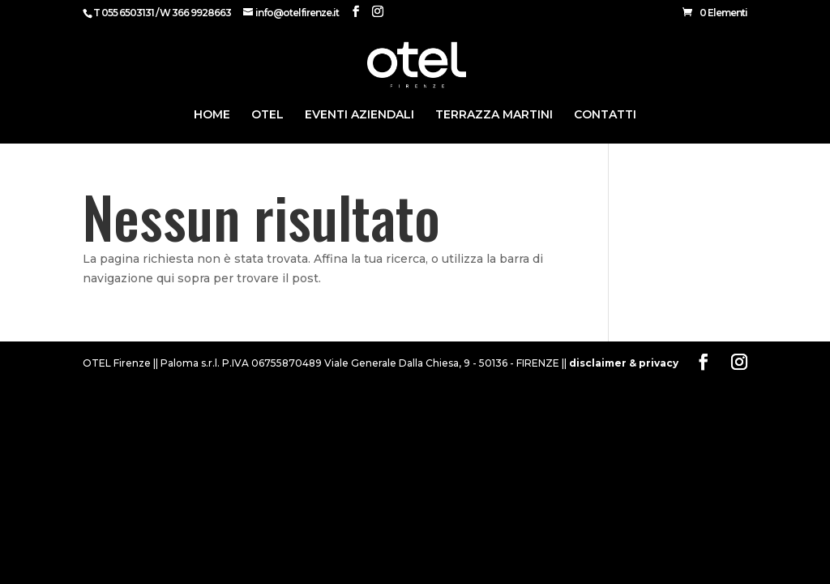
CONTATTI (605, 115)
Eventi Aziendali (359, 115)
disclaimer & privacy (623, 363)
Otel (267, 115)
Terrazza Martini (494, 115)
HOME (212, 115)
